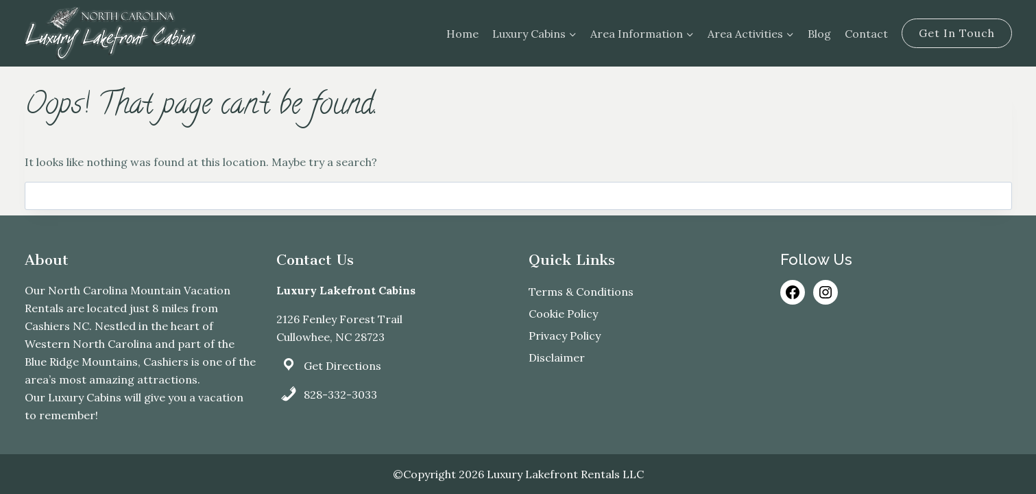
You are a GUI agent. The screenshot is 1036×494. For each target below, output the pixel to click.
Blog (819, 33)
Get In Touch (957, 33)
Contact (866, 33)
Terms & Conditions (581, 291)
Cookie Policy (563, 313)
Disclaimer (557, 357)
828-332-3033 (340, 394)
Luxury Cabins (84, 397)
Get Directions (342, 366)
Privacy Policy (565, 335)
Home (462, 33)
